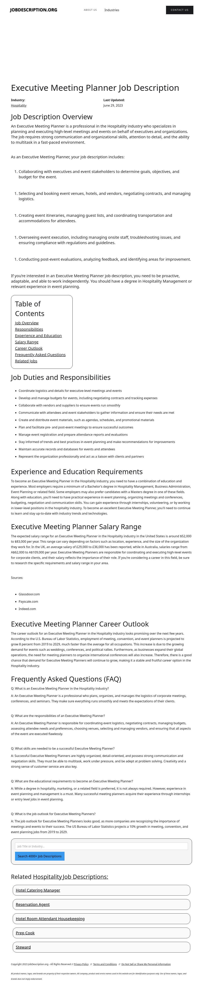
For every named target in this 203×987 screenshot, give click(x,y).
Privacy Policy (81, 964)
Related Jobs (26, 361)
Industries (112, 10)
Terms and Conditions (105, 964)
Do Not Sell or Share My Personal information (146, 964)
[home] (34, 10)
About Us (90, 10)
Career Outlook (29, 348)
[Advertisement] (101, 51)
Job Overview (27, 322)
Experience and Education (38, 335)
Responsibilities (29, 329)
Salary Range (27, 342)
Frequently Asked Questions (40, 354)
